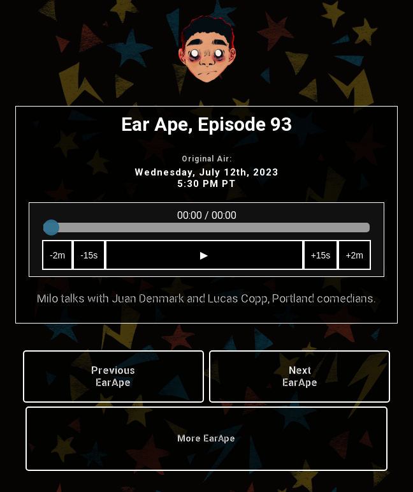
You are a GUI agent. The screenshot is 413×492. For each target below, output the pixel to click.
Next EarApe (299, 376)
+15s (321, 255)
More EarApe (206, 438)
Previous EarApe (113, 376)
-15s (89, 255)
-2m (57, 255)
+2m (354, 255)
